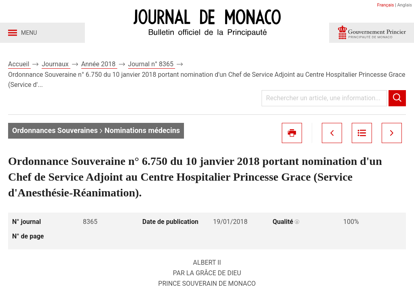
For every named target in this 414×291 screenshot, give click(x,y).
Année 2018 (99, 64)
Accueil (19, 64)
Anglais (404, 5)
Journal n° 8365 (151, 64)
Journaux (56, 64)
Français (385, 5)
